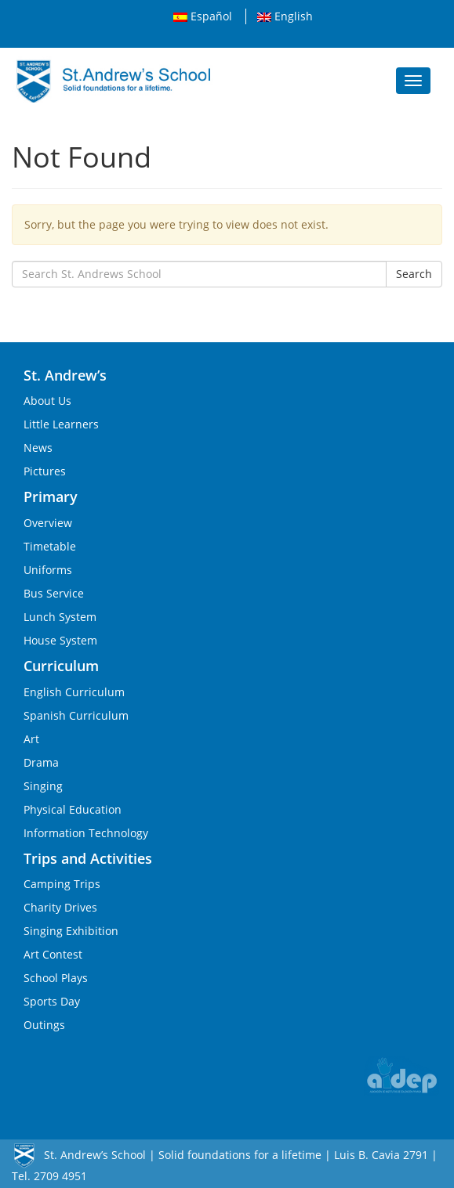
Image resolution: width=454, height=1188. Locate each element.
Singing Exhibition (71, 930)
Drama (41, 762)
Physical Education (73, 809)
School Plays (56, 977)
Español (202, 16)
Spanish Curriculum (76, 715)
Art (31, 738)
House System (60, 640)
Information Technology (86, 832)
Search (414, 273)
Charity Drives (60, 907)
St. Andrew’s (65, 375)
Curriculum (61, 665)
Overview (48, 522)
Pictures (45, 471)
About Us (47, 400)
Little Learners (61, 424)
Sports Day (52, 1001)
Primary (51, 496)
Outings (44, 1024)
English (285, 16)
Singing (43, 785)
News (38, 447)
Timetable (50, 546)
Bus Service (54, 593)
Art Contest (53, 954)
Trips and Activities (88, 858)
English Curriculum (74, 691)
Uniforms (48, 569)
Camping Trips (62, 883)
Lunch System (60, 616)
